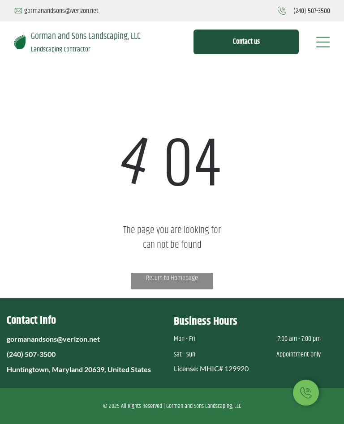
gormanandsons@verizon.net (61, 11)
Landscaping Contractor (60, 49)
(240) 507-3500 (311, 11)
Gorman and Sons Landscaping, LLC (86, 36)
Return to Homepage (172, 278)
